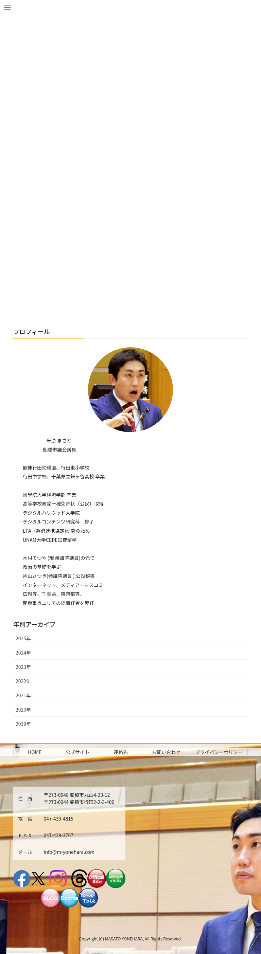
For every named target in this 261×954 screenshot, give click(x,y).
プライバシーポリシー (219, 752)
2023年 (23, 666)
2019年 (23, 723)
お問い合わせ (166, 752)
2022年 (23, 681)
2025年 (23, 638)
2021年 (23, 695)
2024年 (23, 652)
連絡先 (120, 752)
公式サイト (77, 752)
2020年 (23, 709)
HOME (34, 752)
